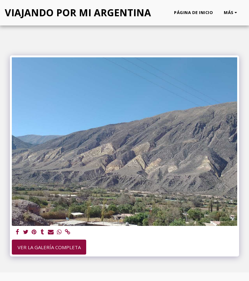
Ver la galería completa (49, 247)
